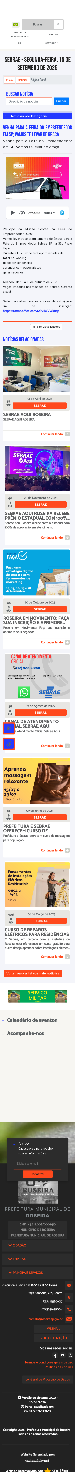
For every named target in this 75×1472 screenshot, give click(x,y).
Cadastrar (38, 1174)
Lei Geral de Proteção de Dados (47, 1379)
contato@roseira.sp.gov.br (45, 1319)
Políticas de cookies (59, 1367)
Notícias (23, 80)
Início (9, 80)
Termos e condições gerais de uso (49, 1362)
